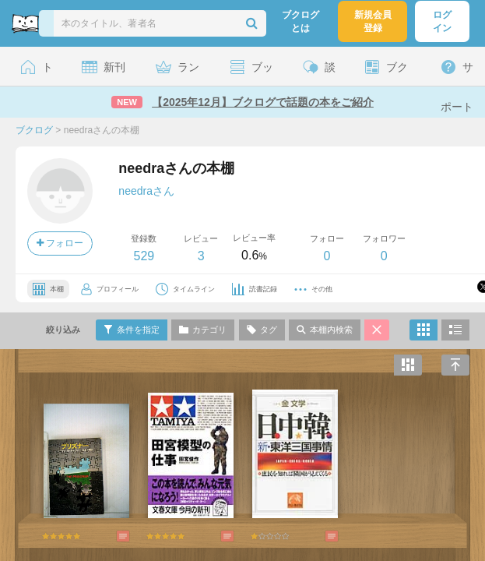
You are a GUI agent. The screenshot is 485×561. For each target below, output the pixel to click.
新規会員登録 (373, 21)
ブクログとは (300, 21)
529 (143, 256)
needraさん (146, 191)
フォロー (60, 243)
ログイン (442, 21)
